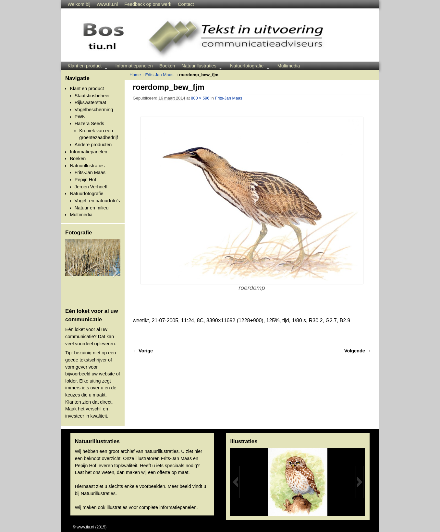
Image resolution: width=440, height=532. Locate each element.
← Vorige (143, 350)
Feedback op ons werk (147, 4)
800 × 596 (200, 98)
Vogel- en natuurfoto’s (97, 200)
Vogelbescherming (94, 109)
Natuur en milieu (92, 207)
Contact (186, 4)
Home (135, 74)
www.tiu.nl (107, 4)
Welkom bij (78, 4)
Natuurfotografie (248, 66)
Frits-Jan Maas (90, 172)
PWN (80, 116)
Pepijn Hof (85, 179)
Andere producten (93, 144)
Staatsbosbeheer (92, 95)
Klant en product (85, 66)
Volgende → (357, 350)
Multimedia (288, 65)
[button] (70, 271)
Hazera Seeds (89, 123)
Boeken (167, 65)
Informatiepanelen (134, 65)
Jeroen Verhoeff (91, 186)
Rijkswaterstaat (90, 102)
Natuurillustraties (200, 66)
